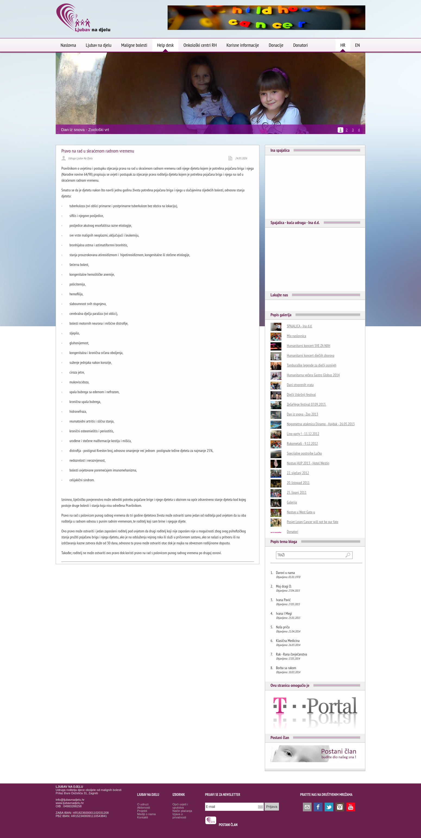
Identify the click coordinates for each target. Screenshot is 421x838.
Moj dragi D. (284, 586)
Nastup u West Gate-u (301, 512)
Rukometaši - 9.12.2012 (302, 443)
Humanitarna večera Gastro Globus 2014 (313, 375)
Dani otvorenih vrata (300, 384)
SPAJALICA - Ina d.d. (299, 326)
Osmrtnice (211, 831)
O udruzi (143, 804)
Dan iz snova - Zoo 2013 (302, 414)
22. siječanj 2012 (298, 472)
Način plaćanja (182, 810)
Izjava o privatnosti (179, 815)
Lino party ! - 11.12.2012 (303, 433)
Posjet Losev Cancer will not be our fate (312, 521)
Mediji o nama (146, 814)
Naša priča (283, 627)
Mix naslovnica (296, 335)
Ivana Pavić (283, 599)
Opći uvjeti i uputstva (180, 806)
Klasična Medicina (288, 640)
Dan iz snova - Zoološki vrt (85, 129)
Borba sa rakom (286, 667)
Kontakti (142, 817)
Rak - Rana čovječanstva (291, 654)
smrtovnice (212, 826)
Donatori (292, 531)
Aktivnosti (143, 807)
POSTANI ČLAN (228, 825)
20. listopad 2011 (298, 482)
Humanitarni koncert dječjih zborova (310, 355)
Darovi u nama (285, 572)
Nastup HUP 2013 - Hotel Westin (308, 463)
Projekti (142, 810)
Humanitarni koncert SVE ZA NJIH (308, 345)
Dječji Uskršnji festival (301, 394)
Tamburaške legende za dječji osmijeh (311, 365)
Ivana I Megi (284, 613)
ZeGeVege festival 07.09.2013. (306, 404)
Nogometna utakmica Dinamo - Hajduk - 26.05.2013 (321, 423)
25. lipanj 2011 (296, 492)
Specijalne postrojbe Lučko (304, 453)
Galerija (292, 502)
